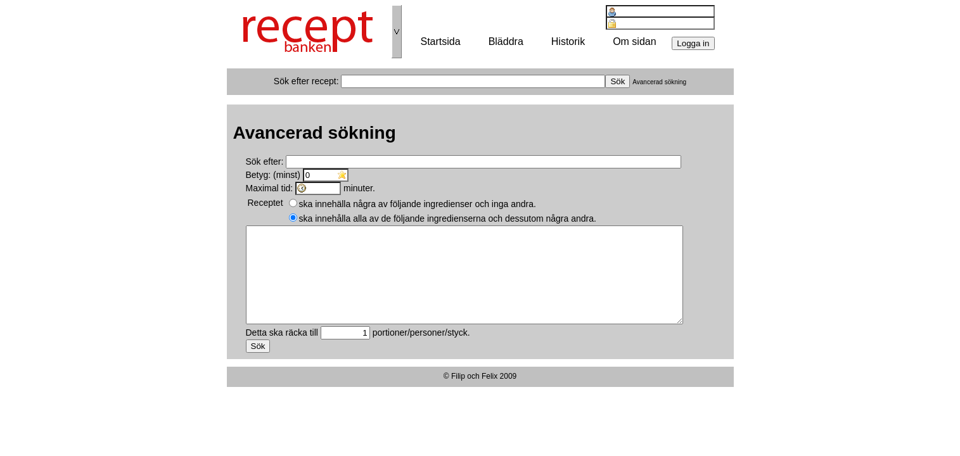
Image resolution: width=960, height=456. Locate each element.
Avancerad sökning (659, 82)
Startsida (441, 41)
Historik (568, 41)
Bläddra (506, 41)
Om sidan (634, 41)
